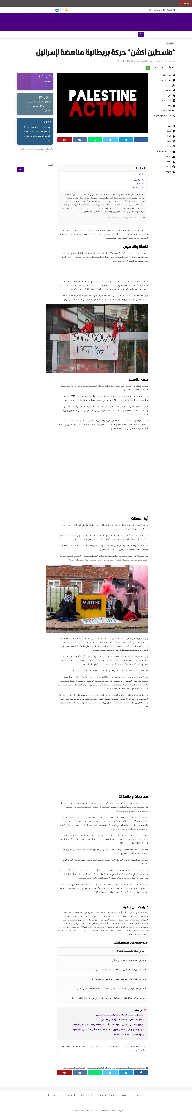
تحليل (139, 184)
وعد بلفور (66, 1068)
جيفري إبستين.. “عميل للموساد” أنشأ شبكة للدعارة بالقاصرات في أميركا (109, 1025)
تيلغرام (136, 1050)
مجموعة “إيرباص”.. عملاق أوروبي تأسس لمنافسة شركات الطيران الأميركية (108, 1030)
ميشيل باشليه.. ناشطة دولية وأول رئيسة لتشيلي (120, 1015)
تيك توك (85, 1047)
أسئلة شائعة (136, 188)
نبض (103, 1047)
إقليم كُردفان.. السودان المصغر (129, 1035)
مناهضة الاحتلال (75, 1068)
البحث (50, 165)
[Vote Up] (122, 61)
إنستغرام (76, 1047)
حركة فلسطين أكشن (107, 1068)
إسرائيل (143, 1068)
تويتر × (143, 1050)
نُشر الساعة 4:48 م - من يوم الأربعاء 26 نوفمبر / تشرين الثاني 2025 (150, 61)
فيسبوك (95, 1047)
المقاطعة (125, 1068)
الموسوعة (170, 43)
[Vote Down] (117, 61)
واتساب (66, 1047)
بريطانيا (118, 1068)
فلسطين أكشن (87, 1068)
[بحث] (141, 34)
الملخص (137, 180)
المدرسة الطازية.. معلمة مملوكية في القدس (123, 1020)
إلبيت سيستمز (134, 1068)
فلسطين (96, 1068)
